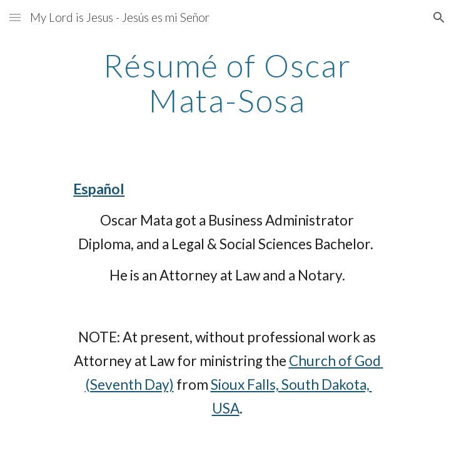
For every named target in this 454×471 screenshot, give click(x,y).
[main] (226, 82)
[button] (15, 17)
